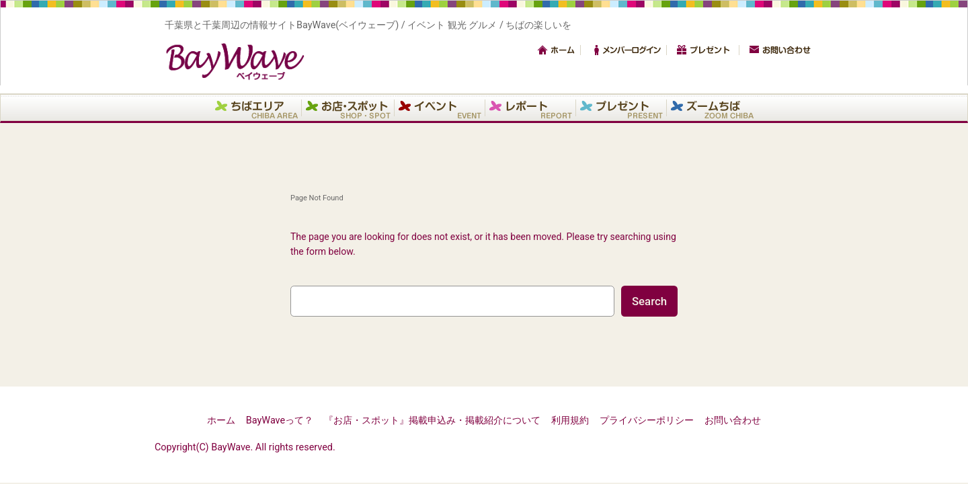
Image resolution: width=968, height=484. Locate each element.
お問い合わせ (779, 49)
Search (649, 301)
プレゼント (707, 49)
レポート (530, 107)
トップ (557, 49)
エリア (256, 107)
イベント (440, 107)
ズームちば (712, 107)
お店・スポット (348, 107)
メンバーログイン (628, 49)
